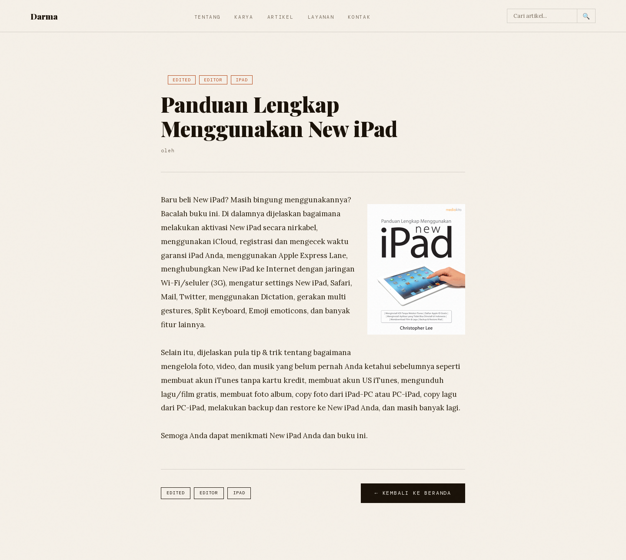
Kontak (359, 17)
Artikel (280, 17)
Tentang (207, 17)
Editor (213, 80)
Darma (44, 16)
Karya (243, 17)
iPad (242, 80)
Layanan (321, 17)
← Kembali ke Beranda (413, 493)
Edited (182, 80)
